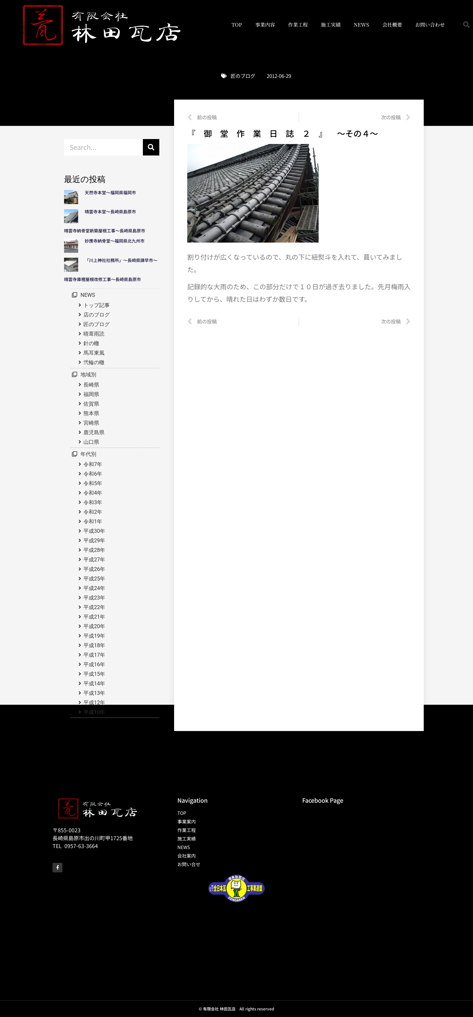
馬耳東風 (93, 353)
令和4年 (92, 493)
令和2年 (92, 512)
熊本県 (91, 413)
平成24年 (94, 588)
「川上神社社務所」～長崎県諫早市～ (121, 260)
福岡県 (91, 394)
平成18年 (94, 645)
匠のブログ (243, 75)
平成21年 (94, 617)
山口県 (91, 442)
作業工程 (298, 24)
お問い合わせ (430, 24)
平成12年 (94, 702)
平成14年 (94, 683)
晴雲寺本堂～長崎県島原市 (110, 211)
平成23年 (94, 598)
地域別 (88, 374)
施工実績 (331, 24)
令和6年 (92, 474)
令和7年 (92, 464)
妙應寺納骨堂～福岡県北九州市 (117, 241)
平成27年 (94, 559)
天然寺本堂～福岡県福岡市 (110, 192)
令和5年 (92, 483)
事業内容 (265, 24)
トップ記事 (96, 305)
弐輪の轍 (93, 362)
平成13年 (94, 693)
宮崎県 (91, 423)
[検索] (151, 147)
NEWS (361, 24)
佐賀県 (91, 404)
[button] (466, 24)
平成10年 (94, 712)
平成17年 (94, 655)
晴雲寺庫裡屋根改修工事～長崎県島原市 (102, 279)
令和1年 (92, 521)
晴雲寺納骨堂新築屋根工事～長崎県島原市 (104, 230)
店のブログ (96, 315)
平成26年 (94, 569)
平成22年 (94, 607)
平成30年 (94, 531)
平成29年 (94, 540)
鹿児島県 (93, 432)
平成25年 (94, 579)
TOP (237, 24)
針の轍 (91, 343)
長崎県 (91, 385)
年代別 (88, 454)
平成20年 (94, 626)
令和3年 (92, 502)
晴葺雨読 (93, 334)
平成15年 (94, 674)
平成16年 (94, 664)
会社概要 (392, 24)
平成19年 (94, 636)
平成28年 (94, 550)
